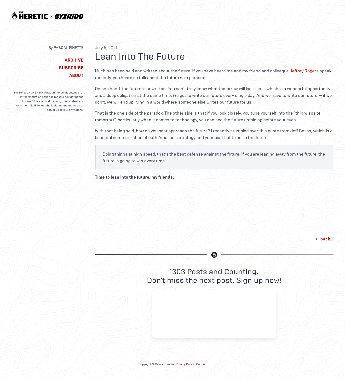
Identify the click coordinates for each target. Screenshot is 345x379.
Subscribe (71, 67)
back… (327, 239)
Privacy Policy (185, 364)
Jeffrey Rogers (304, 71)
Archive (74, 60)
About (76, 75)
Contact (201, 364)
